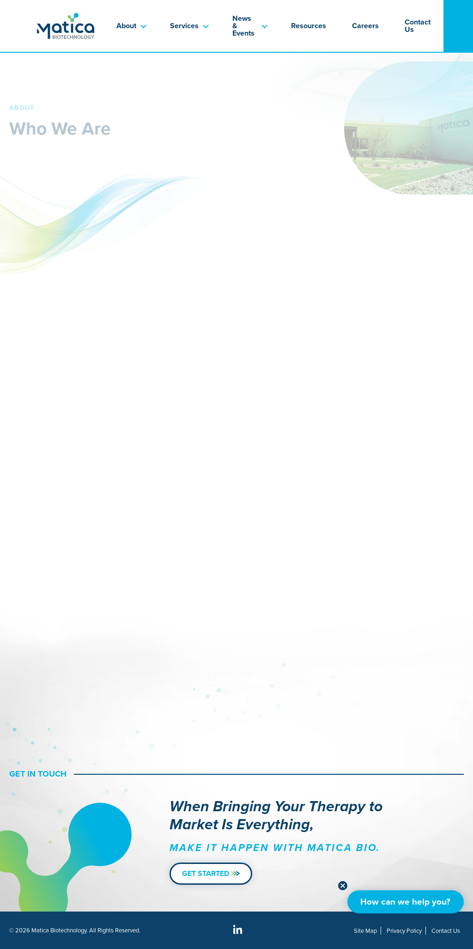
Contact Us (418, 26)
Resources (308, 25)
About (126, 25)
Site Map (365, 930)
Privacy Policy (404, 930)
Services (184, 25)
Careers (365, 25)
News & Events (243, 25)
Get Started (211, 873)
